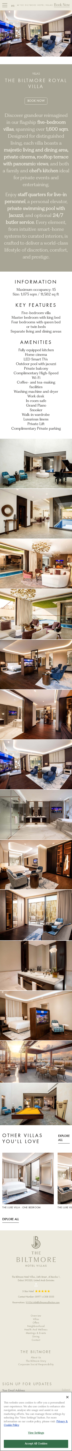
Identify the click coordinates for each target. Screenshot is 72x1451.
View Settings (36, 1433)
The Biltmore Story (36, 1361)
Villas (36, 1319)
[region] (36, 1421)
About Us (36, 1357)
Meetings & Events (36, 1333)
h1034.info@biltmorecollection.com (43, 1302)
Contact (36, 1340)
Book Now (62, 5)
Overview (36, 1316)
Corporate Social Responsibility (36, 1364)
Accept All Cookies (36, 1444)
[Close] (67, 1397)
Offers (36, 1323)
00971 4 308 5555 (44, 1296)
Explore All (64, 1138)
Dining (36, 1336)
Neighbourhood (36, 1326)
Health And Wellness (35, 1329)
